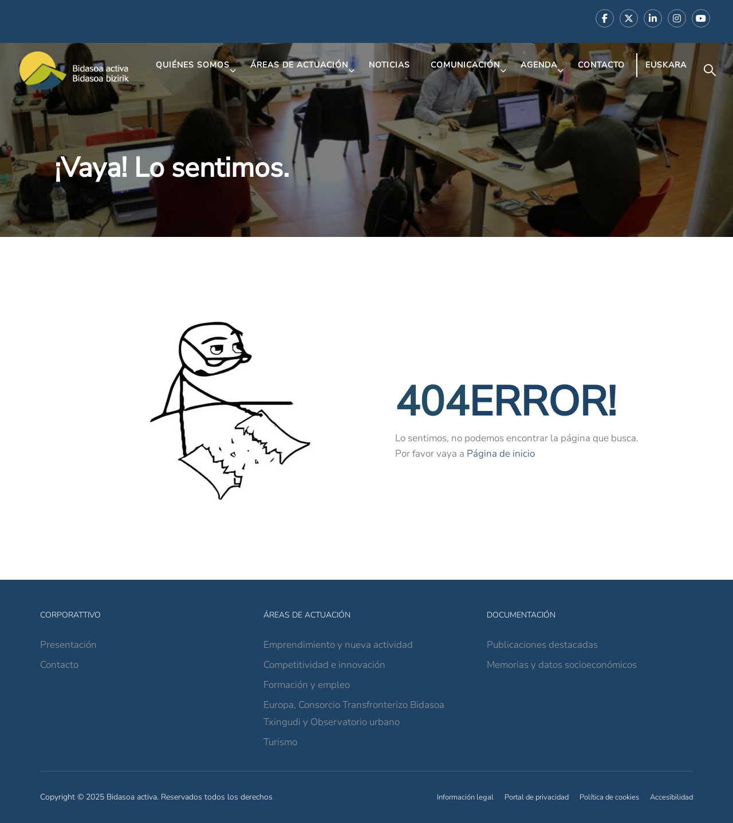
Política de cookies (609, 797)
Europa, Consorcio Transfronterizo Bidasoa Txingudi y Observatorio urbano (353, 713)
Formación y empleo (306, 684)
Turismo (280, 742)
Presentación (68, 644)
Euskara (666, 65)
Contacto (601, 65)
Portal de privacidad (537, 797)
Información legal (465, 797)
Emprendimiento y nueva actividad (338, 644)
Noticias (389, 65)
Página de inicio (501, 453)
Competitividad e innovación (324, 664)
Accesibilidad (671, 797)
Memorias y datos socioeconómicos (562, 664)
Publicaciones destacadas (542, 644)
